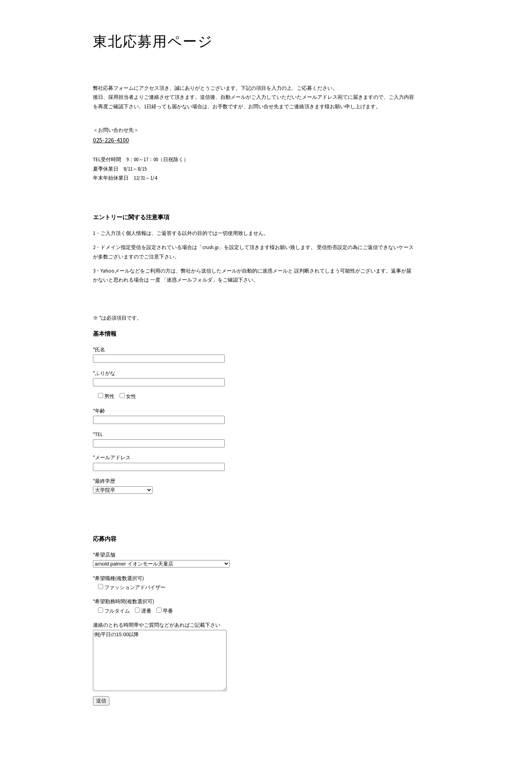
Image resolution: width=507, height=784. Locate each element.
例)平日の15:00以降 (160, 660)
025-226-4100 (111, 140)
